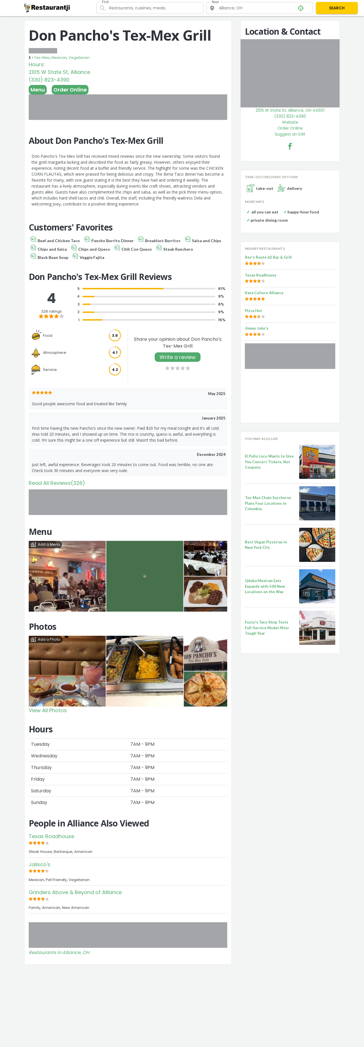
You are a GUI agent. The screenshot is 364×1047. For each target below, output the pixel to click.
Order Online (70, 89)
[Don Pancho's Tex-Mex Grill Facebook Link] (290, 146)
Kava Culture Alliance (264, 292)
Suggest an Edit (290, 134)
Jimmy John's (256, 328)
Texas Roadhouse (51, 836)
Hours (36, 64)
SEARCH (337, 8)
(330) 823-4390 (49, 79)
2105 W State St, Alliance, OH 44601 (290, 110)
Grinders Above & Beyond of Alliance (75, 892)
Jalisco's (39, 864)
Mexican (59, 57)
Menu (37, 89)
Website (290, 122)
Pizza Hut (253, 310)
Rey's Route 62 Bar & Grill (268, 257)
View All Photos (48, 710)
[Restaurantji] (47, 8)
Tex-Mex (42, 57)
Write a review (178, 357)
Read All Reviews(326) (57, 483)
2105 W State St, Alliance (59, 72)
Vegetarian (79, 57)
